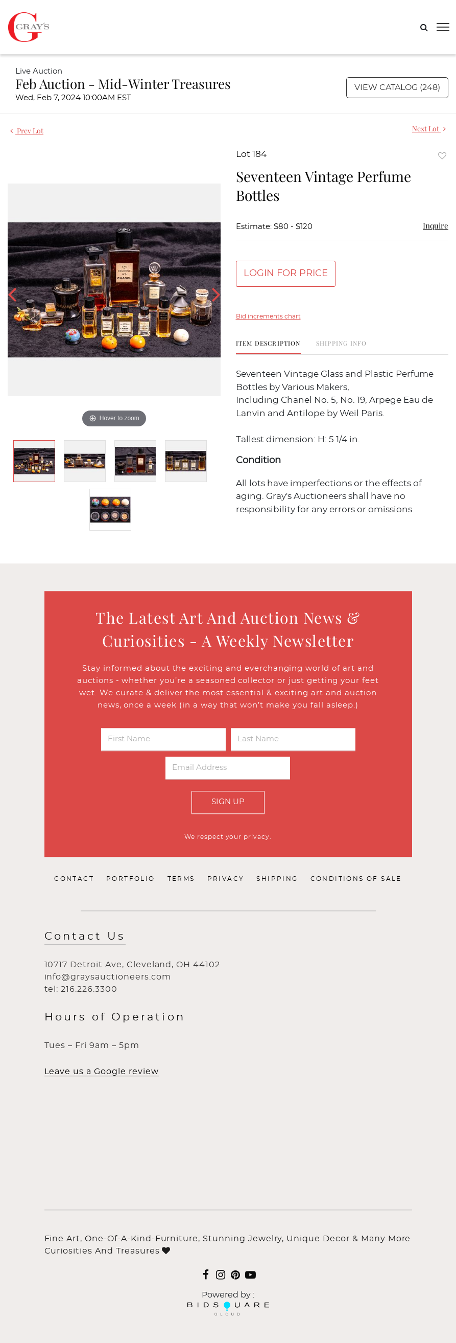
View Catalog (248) (397, 87)
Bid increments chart (268, 316)
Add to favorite (442, 156)
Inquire (435, 225)
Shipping (277, 879)
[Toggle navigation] (443, 27)
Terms (181, 879)
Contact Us (85, 936)
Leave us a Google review (101, 1071)
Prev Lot (26, 130)
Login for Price (286, 273)
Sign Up (228, 802)
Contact (74, 879)
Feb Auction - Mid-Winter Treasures (123, 84)
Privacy (226, 879)
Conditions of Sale (356, 879)
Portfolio (130, 879)
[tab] (268, 346)
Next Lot (429, 128)
